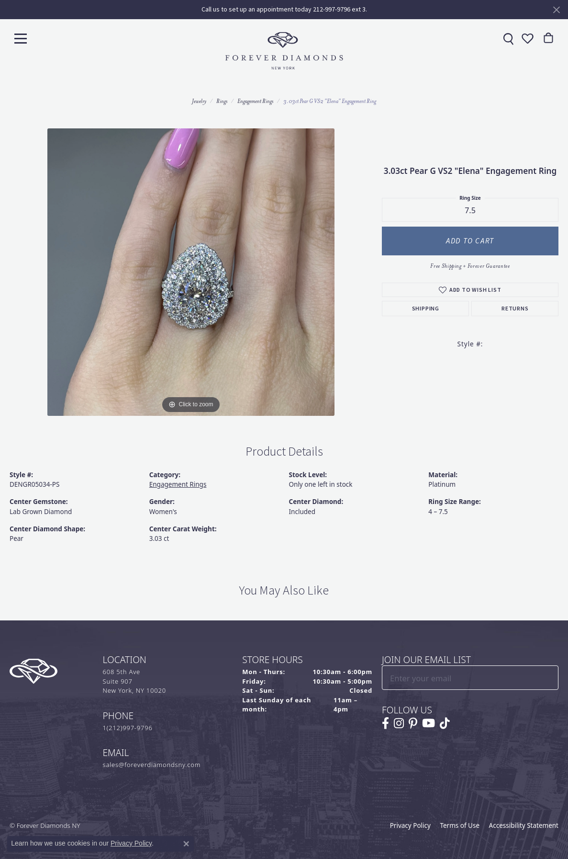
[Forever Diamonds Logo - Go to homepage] (284, 51)
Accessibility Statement (523, 825)
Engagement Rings (255, 101)
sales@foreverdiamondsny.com (152, 764)
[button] (526, 38)
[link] (507, 38)
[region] (190, 272)
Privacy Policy (410, 825)
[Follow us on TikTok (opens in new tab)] (445, 723)
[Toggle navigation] (21, 38)
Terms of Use (459, 825)
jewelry (199, 101)
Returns (515, 308)
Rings (221, 101)
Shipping (425, 308)
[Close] (556, 10)
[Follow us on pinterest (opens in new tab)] (413, 723)
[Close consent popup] (186, 844)
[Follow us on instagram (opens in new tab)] (399, 723)
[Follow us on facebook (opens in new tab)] (385, 723)
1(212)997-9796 (128, 727)
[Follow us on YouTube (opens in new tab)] (428, 723)
